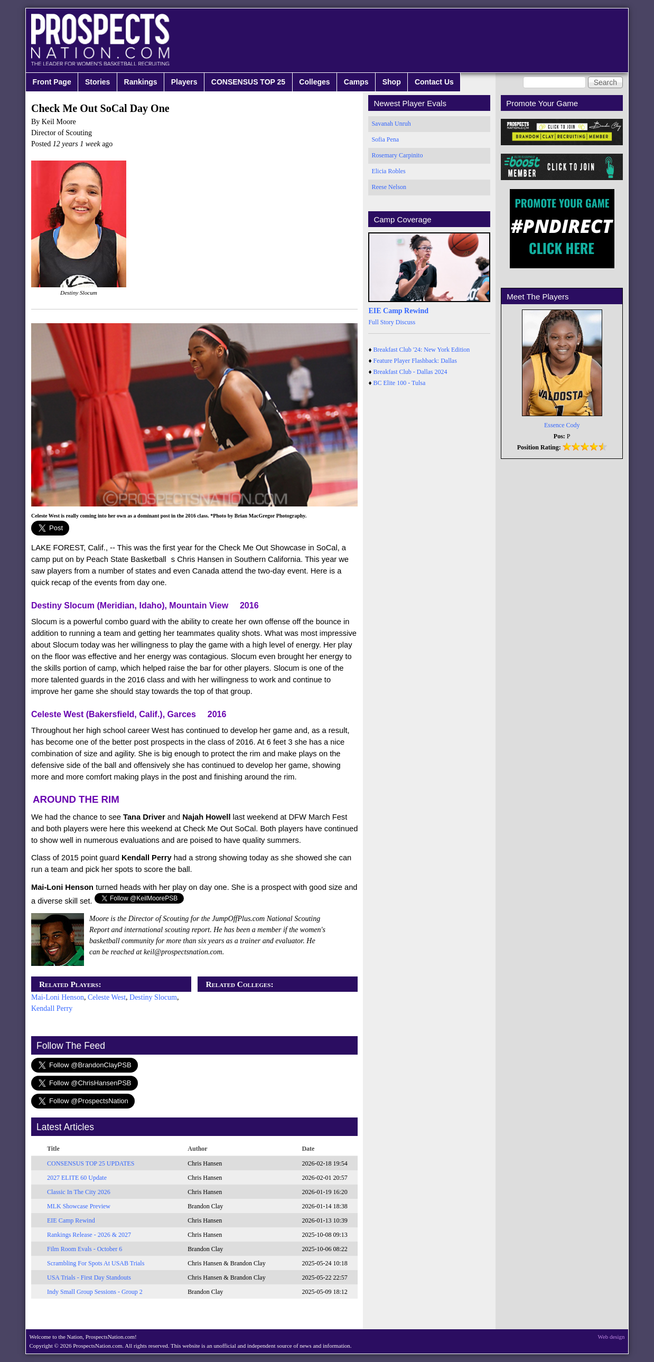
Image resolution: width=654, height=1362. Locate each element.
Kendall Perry (51, 1008)
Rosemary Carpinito (397, 155)
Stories (97, 82)
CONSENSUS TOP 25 (248, 82)
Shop (391, 82)
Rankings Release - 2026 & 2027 (89, 1234)
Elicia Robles (388, 171)
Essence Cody (562, 425)
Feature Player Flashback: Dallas (415, 360)
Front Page (52, 82)
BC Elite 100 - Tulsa (399, 383)
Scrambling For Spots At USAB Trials (95, 1263)
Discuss (405, 322)
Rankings (140, 82)
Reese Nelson (388, 187)
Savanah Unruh (390, 123)
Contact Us (434, 82)
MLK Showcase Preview (78, 1206)
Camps (356, 82)
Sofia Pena (385, 139)
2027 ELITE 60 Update (77, 1177)
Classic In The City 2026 (78, 1192)
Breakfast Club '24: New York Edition (421, 349)
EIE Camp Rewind (71, 1220)
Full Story (381, 322)
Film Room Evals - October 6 (84, 1249)
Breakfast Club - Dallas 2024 (410, 371)
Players (184, 82)
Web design (611, 1336)
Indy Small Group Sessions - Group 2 (95, 1291)
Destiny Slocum (153, 997)
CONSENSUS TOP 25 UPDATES (91, 1163)
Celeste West (107, 997)
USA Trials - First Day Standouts (89, 1277)
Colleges (314, 82)
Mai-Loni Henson (57, 997)
